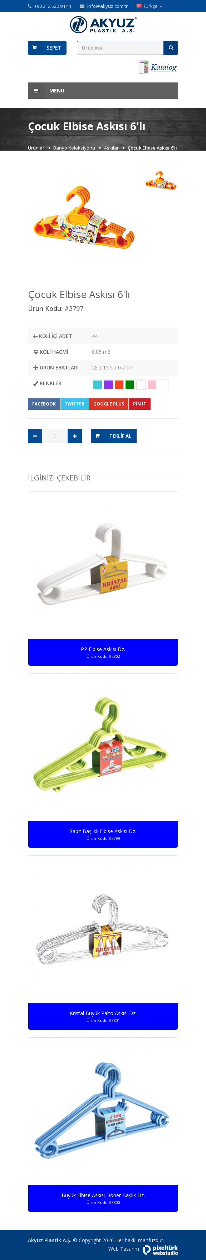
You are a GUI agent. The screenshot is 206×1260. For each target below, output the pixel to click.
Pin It (139, 404)
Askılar (112, 148)
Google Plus (108, 404)
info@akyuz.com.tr (107, 6)
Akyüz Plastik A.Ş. (50, 1240)
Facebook (44, 404)
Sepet (54, 47)
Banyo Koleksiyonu (74, 148)
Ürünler (36, 148)
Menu (46, 90)
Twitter (74, 404)
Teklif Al (120, 436)
